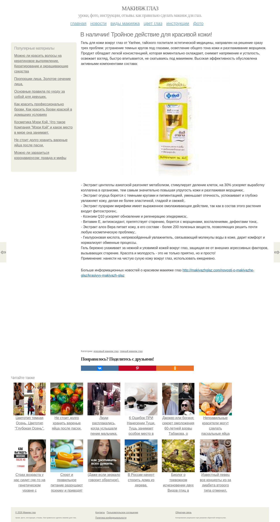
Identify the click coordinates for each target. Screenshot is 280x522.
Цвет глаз (153, 23)
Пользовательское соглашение (122, 512)
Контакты (100, 512)
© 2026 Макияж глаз (25, 512)
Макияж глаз (140, 8)
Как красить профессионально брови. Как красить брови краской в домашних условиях (43, 109)
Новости (98, 23)
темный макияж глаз (131, 351)
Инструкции (177, 23)
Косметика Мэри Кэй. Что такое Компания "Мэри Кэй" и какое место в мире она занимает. (43, 127)
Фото (198, 23)
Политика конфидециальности (110, 518)
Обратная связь (183, 512)
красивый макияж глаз (106, 351)
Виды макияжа (125, 23)
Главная (78, 23)
